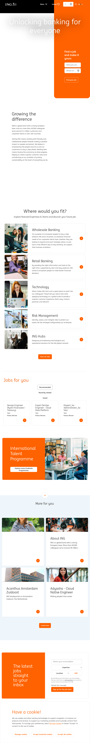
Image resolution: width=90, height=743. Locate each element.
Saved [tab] (45, 398)
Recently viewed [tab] (45, 393)
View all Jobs (45, 357)
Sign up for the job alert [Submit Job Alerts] (62, 689)
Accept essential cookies (42, 734)
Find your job (71, 80)
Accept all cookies (65, 734)
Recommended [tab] (45, 387)
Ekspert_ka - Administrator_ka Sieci (72, 407)
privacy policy (69, 680)
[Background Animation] (28, 49)
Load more (45, 625)
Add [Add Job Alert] (75, 673)
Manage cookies (55, 723)
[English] (79, 4)
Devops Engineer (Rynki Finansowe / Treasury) (16, 407)
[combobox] (73, 70)
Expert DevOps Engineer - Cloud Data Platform (43, 407)
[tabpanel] (45, 413)
